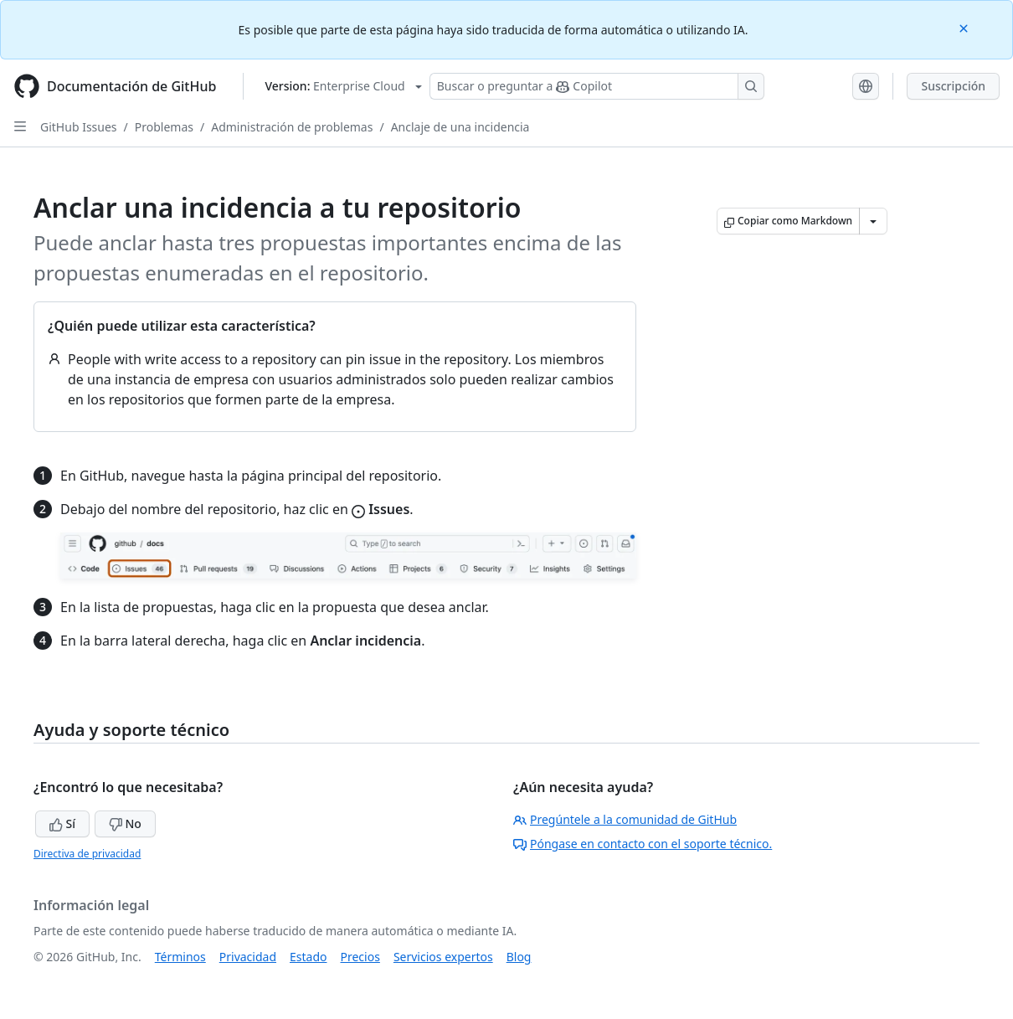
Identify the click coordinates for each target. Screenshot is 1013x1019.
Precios (360, 957)
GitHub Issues (78, 127)
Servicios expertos (443, 957)
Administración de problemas (292, 127)
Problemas (164, 127)
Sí (62, 823)
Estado (308, 957)
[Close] (965, 27)
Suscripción (953, 86)
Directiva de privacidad (87, 854)
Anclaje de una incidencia (460, 127)
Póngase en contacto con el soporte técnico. (642, 844)
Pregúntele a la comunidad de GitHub (625, 819)
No (125, 823)
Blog (519, 957)
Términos (180, 957)
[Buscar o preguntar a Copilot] (596, 86)
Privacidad (247, 957)
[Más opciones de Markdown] (873, 221)
